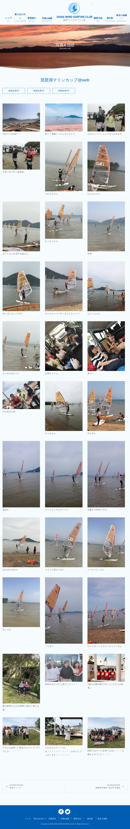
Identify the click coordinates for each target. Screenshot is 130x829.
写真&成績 (47, 19)
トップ (8, 19)
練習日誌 (98, 19)
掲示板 (110, 19)
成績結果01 (13, 91)
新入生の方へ (20, 17)
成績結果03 (63, 91)
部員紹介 (32, 19)
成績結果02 (38, 91)
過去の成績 (121, 18)
